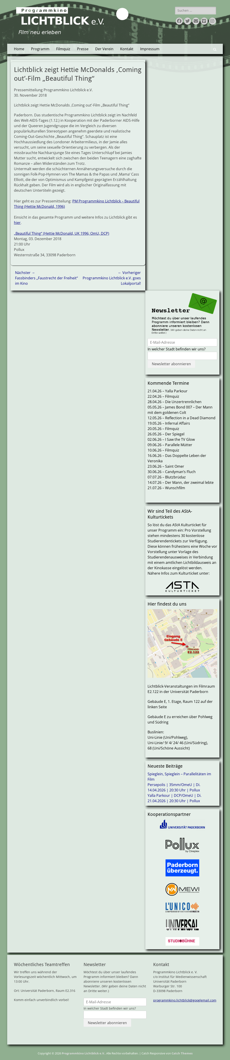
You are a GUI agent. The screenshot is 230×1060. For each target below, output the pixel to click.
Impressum (149, 48)
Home (19, 48)
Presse (82, 48)
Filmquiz (63, 48)
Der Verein (104, 48)
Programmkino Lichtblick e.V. (83, 1053)
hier (17, 222)
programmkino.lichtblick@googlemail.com (184, 1000)
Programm (40, 48)
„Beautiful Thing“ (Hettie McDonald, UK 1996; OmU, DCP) (61, 233)
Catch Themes (182, 1053)
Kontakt (126, 48)
